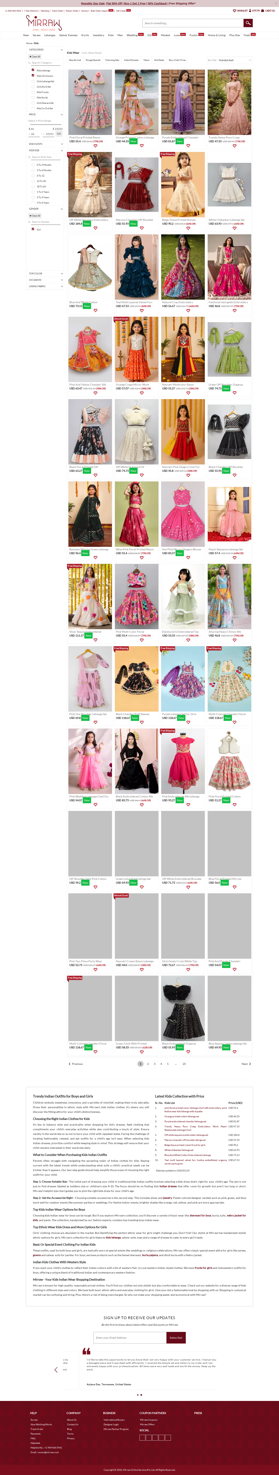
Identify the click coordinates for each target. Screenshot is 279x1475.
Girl (39, 229)
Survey (84, 11)
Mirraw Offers (147, 1424)
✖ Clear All (34, 56)
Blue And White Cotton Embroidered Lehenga (187, 1155)
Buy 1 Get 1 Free (177, 60)
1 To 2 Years (43, 191)
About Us (72, 1419)
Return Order (72, 11)
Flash (250, 35)
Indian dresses (168, 1186)
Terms (70, 1433)
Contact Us (72, 1424)
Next (245, 1063)
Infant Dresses (131, 60)
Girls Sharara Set (45, 103)
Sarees (36, 35)
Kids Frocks (43, 92)
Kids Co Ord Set (45, 108)
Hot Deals (159, 60)
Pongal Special (93, 60)
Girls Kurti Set (44, 86)
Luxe (180, 35)
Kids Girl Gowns (45, 75)
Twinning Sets (112, 60)
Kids (111, 35)
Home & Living (217, 35)
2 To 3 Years (43, 197)
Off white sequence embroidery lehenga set (186, 1135)
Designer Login (111, 1424)
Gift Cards (123, 11)
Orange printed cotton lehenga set (181, 1116)
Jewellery (98, 35)
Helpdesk (35, 1443)
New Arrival (75, 60)
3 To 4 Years (43, 202)
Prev (57, 1370)
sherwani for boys (200, 1215)
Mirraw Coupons (148, 1419)
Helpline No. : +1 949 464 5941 (46, 1447)
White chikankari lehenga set (178, 1150)
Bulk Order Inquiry (99, 11)
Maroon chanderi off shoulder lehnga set (185, 1140)
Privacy (71, 1438)
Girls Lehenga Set (45, 81)
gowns (37, 1255)
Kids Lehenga (43, 70)
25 (184, 1063)
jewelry (167, 1197)
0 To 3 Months (44, 164)
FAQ (33, 1438)
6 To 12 (40, 175)
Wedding (135, 35)
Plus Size (234, 35)
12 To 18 (41, 181)
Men (120, 35)
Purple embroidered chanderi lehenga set (185, 1121)
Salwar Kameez (68, 35)
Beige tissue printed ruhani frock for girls (184, 1145)
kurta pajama (150, 1255)
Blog (69, 1429)
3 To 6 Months (44, 170)
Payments (35, 1433)
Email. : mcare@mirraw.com (45, 1452)
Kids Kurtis (42, 97)
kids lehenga (113, 1237)
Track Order (57, 11)
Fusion (197, 35)
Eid (152, 35)
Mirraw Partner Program (116, 1429)
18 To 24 (41, 186)
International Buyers (114, 1419)
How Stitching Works (41, 1424)
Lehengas (49, 35)
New (26, 35)
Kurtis (85, 35)
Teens (146, 60)
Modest (165, 35)
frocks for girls (203, 1267)
